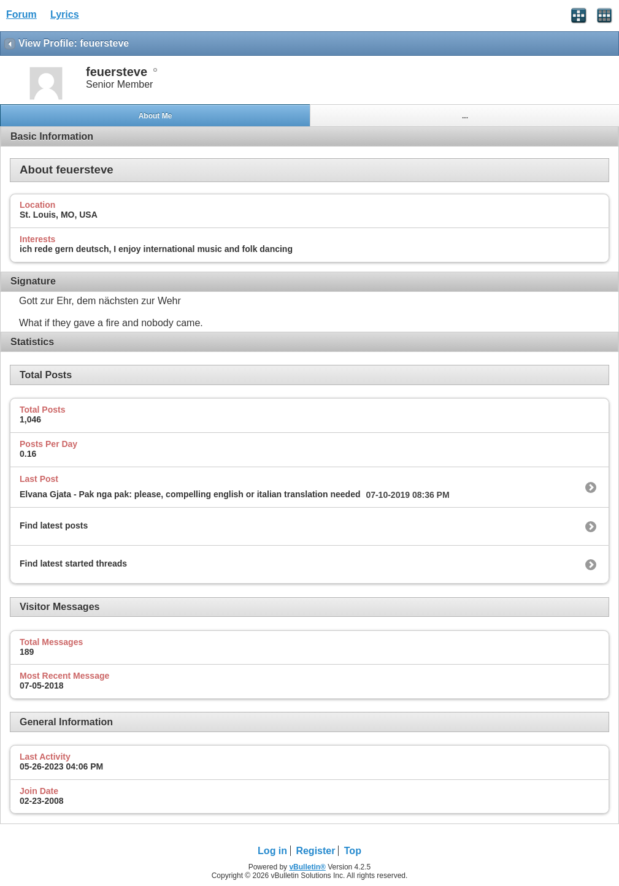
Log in (272, 851)
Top (352, 851)
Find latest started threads (73, 563)
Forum (21, 14)
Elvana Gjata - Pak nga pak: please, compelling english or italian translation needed (190, 494)
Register (315, 851)
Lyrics (64, 14)
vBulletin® (307, 867)
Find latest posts (54, 525)
